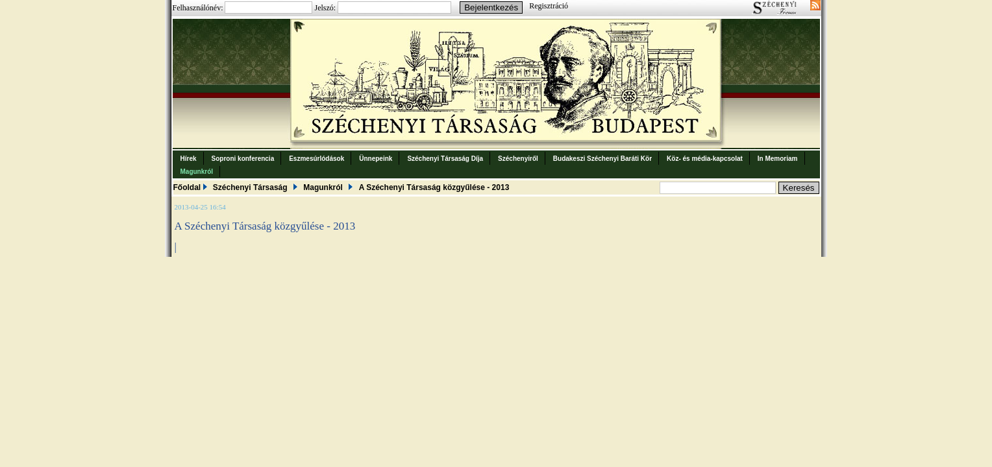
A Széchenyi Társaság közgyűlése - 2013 (434, 187)
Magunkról (197, 171)
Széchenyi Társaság (250, 187)
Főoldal (187, 187)
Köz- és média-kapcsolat (705, 158)
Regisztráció (548, 5)
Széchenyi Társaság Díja (445, 158)
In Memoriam (778, 158)
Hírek (188, 158)
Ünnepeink (375, 158)
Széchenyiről (518, 158)
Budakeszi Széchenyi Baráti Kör (602, 158)
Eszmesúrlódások (316, 158)
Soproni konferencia (243, 158)
